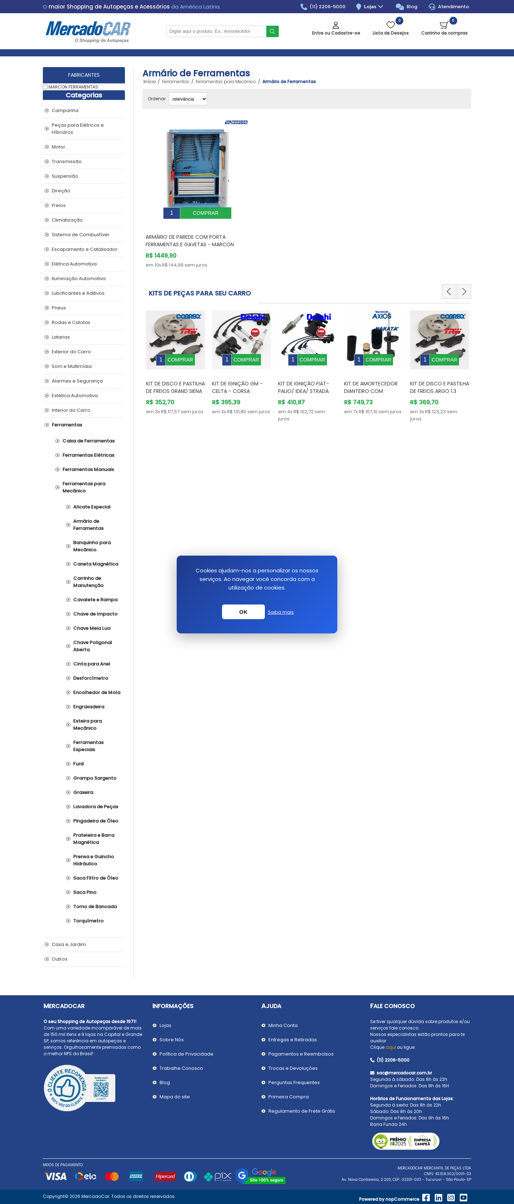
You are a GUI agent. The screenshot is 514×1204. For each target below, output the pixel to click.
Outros (59, 959)
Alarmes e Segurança (77, 381)
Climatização (67, 220)
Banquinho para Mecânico (92, 546)
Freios (59, 205)
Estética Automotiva (75, 395)
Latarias (61, 337)
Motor (58, 146)
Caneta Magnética (95, 564)
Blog (407, 6)
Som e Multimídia (72, 366)
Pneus (59, 307)
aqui (391, 1047)
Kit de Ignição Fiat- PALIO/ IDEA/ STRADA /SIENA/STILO (303, 380)
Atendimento (449, 6)
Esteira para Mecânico (87, 725)
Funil (78, 763)
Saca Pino (84, 892)
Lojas (374, 7)
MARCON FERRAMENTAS (73, 87)
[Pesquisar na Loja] (216, 31)
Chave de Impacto (95, 614)
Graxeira (83, 792)
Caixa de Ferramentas (88, 440)
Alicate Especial (92, 507)
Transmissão (67, 161)
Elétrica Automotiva (74, 263)
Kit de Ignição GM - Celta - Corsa (237, 376)
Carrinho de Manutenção (88, 582)
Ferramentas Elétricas (88, 455)
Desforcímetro (90, 678)
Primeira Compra (288, 1096)
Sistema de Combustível (80, 234)
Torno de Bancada (95, 906)
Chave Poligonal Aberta (92, 646)
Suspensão (65, 176)
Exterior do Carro (71, 351)
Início (149, 82)
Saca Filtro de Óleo (95, 878)
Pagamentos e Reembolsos (301, 1054)
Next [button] (464, 286)
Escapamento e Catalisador (84, 249)
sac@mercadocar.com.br (401, 1073)
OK (243, 612)
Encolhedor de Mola (96, 692)
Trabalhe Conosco (181, 1068)
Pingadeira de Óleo (95, 821)
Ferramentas (67, 424)
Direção (61, 190)
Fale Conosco (392, 1006)
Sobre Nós (172, 1039)
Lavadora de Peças (95, 806)
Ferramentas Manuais (88, 469)
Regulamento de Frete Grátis (301, 1111)
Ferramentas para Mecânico (83, 487)
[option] (175, 355)
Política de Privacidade (186, 1054)
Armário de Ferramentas (88, 525)
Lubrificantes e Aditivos (78, 293)
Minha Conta (283, 1025)
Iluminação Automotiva (79, 278)
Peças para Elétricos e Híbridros (78, 129)
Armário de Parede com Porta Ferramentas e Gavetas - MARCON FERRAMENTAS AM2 (190, 239)
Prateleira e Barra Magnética (93, 839)
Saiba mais (281, 612)
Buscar (272, 31)
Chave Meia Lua (91, 628)
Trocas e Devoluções (293, 1068)
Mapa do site (175, 1096)
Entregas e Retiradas (292, 1039)
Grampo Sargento (94, 778)
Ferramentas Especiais (88, 746)
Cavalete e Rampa (95, 599)
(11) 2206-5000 (323, 6)
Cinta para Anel (91, 664)
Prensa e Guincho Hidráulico (93, 860)
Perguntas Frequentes (294, 1082)
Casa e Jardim (69, 944)
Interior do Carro (71, 410)
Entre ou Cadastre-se (336, 33)
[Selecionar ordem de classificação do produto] (187, 98)
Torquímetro (88, 920)
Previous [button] (449, 286)
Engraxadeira (88, 706)
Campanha (65, 110)
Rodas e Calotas (71, 322)
